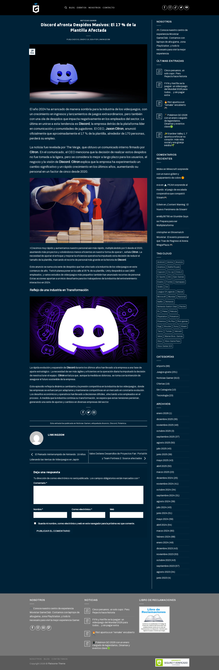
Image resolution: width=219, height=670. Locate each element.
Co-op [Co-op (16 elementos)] (171, 272)
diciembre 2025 (164, 419)
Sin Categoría (163, 389)
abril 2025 (161, 466)
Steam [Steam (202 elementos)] (184, 326)
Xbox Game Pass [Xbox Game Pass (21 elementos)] (172, 341)
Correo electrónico (82, 509)
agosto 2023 (163, 572)
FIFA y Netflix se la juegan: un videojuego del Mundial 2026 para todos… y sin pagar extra (176, 89)
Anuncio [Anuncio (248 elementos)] (179, 262)
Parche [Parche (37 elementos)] (182, 307)
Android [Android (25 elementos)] (161, 262)
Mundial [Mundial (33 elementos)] (171, 297)
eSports (160, 366)
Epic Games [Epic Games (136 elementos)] (178, 277)
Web (112, 509)
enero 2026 (162, 413)
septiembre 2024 (165, 495)
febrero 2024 (163, 536)
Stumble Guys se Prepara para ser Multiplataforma (172, 220)
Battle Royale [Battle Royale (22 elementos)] (174, 267)
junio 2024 (161, 513)
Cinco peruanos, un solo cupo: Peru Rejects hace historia (175, 73)
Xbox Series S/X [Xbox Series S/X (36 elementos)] (164, 346)
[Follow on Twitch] (48, 627)
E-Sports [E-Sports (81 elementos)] (161, 277)
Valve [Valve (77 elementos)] (159, 336)
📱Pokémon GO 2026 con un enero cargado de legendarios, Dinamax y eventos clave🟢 (175, 121)
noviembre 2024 (165, 483)
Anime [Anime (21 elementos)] (170, 262)
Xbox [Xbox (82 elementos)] (159, 341)
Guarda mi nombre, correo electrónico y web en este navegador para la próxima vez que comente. (86, 523)
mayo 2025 (162, 460)
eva (158, 185)
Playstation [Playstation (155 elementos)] (162, 316)
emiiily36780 (163, 216)
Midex (159, 169)
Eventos (81, 7)
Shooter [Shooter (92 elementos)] (167, 326)
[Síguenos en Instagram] (170, 7)
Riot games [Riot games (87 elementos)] (183, 321)
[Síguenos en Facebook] (164, 7)
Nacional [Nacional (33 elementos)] (182, 297)
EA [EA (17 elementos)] (169, 277)
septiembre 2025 (165, 436)
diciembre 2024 (164, 478)
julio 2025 (161, 448)
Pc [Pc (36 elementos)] (158, 311)
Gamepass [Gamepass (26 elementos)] (180, 282)
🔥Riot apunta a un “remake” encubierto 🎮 (175, 105)
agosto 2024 (163, 501)
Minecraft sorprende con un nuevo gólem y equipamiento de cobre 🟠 (172, 173)
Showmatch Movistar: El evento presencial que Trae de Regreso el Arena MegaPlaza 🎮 (172, 238)
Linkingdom (104, 39)
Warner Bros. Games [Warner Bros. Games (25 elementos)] (174, 336)
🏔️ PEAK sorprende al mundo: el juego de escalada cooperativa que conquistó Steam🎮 (172, 191)
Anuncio (105, 423)
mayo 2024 (162, 519)
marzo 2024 (162, 530)
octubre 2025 (163, 431)
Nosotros (95, 7)
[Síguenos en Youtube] (186, 7)
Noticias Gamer (88, 20)
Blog (72, 7)
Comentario (40, 483)
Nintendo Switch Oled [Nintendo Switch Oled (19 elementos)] (167, 307)
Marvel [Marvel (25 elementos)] (180, 292)
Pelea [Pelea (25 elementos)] (164, 311)
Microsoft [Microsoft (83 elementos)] (161, 297)
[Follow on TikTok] (175, 7)
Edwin (159, 204)
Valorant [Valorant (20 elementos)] (178, 331)
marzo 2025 (162, 472)
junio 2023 (161, 578)
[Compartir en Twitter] (88, 412)
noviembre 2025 (165, 425)
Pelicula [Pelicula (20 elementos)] (173, 311)
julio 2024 (161, 507)
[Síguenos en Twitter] (181, 7)
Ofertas (160, 383)
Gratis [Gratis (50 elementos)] (160, 287)
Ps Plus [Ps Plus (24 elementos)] (171, 321)
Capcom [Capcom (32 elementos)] (161, 272)
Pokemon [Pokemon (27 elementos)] (174, 316)
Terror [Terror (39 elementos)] (160, 331)
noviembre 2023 (165, 554)
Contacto (109, 7)
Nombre (38, 509)
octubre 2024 (163, 489)
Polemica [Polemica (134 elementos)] (161, 321)
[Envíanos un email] (43, 627)
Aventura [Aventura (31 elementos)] (161, 267)
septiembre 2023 (165, 566)
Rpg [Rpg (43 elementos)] (159, 326)
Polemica (122, 423)
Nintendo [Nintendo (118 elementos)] (170, 302)
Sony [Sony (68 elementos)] (176, 326)
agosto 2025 (163, 442)
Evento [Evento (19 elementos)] (160, 282)
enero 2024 (162, 542)
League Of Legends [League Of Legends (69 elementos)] (166, 292)
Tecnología (162, 395)
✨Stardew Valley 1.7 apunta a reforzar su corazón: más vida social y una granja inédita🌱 (175, 139)
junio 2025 (161, 454)
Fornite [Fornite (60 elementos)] (169, 282)
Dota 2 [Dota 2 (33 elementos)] (179, 272)
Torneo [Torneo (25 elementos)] (168, 331)
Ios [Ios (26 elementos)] (166, 287)
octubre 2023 (163, 560)
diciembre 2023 (164, 548)
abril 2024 (161, 525)
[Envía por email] (94, 412)
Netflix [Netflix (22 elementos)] (160, 302)
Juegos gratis (163, 372)
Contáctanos (60, 659)
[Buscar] (66, 8)
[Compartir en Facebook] (82, 412)
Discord (113, 423)
